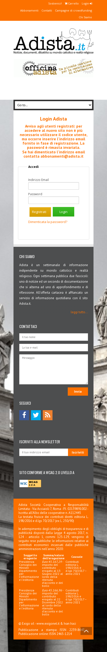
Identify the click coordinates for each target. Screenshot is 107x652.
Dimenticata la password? (47, 222)
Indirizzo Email (38, 179)
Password (35, 194)
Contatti (47, 10)
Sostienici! (55, 3)
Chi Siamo (85, 17)
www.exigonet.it (48, 623)
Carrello (72, 3)
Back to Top (86, 631)
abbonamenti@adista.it (62, 156)
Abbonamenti (29, 10)
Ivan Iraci (70, 623)
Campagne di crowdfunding (73, 10)
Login (87, 3)
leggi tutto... (79, 312)
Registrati (39, 211)
